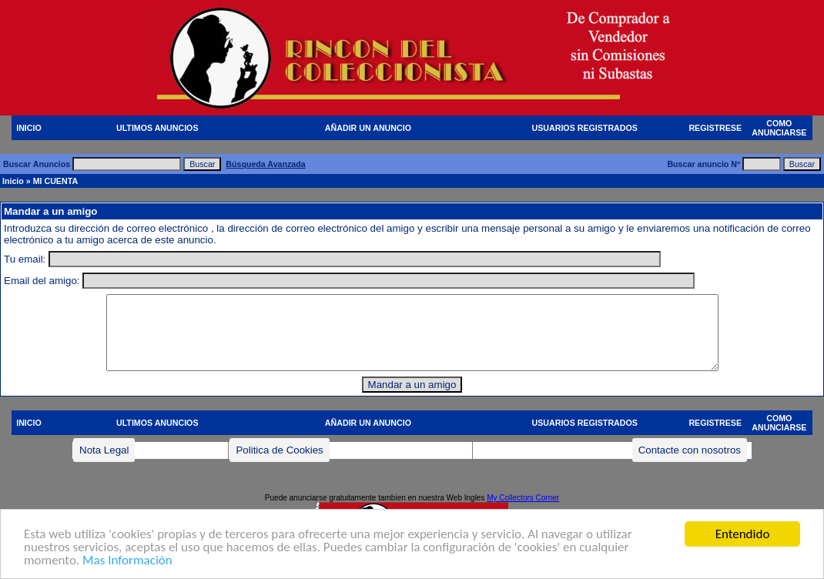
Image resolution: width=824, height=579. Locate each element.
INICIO (29, 127)
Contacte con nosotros (689, 450)
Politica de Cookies (279, 450)
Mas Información (127, 561)
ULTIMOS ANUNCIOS (157, 127)
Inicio (13, 181)
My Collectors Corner (523, 498)
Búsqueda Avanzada (265, 164)
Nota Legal (104, 450)
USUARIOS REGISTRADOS (585, 127)
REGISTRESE (715, 127)
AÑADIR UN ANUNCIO (368, 127)
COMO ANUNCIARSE (779, 128)
